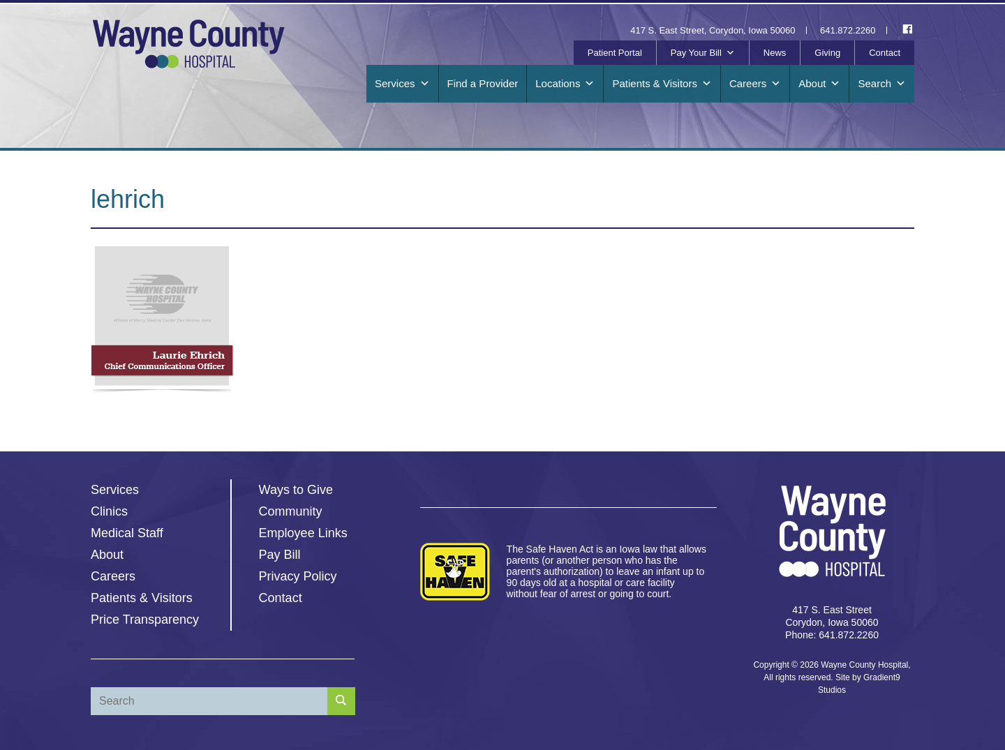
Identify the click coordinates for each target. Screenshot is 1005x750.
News (775, 52)
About (819, 84)
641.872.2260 (848, 30)
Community (290, 511)
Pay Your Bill (703, 53)
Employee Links (303, 533)
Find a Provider (483, 83)
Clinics (109, 511)
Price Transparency (145, 620)
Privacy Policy (298, 576)
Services (402, 84)
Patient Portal (615, 52)
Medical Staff (127, 533)
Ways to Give (296, 490)
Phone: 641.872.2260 (832, 634)
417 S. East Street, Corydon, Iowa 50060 (712, 30)
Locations (565, 84)
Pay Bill (280, 555)
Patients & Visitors (661, 84)
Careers (755, 84)
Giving (827, 52)
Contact (884, 52)
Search (882, 84)
